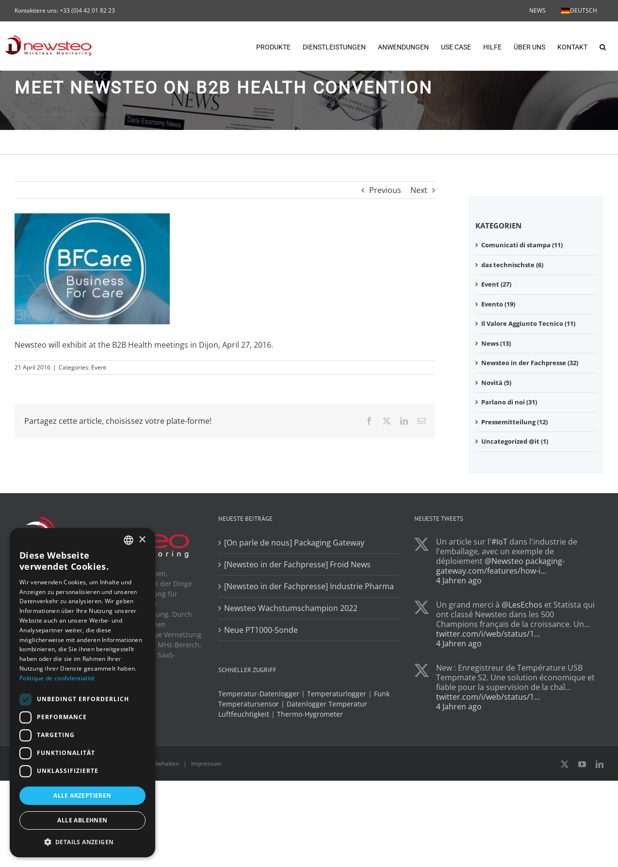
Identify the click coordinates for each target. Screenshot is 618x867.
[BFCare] (92, 268)
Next (418, 190)
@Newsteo (504, 561)
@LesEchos (522, 604)
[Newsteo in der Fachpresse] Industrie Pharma (309, 586)
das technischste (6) (512, 264)
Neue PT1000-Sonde (261, 630)
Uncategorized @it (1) (514, 441)
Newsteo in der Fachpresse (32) (529, 362)
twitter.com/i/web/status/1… (488, 633)
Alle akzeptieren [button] (82, 795)
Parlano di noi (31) (509, 402)
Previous (385, 190)
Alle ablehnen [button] (82, 820)
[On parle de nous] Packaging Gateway (294, 542)
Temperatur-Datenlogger (258, 693)
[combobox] (128, 540)
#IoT (499, 541)
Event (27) (496, 284)
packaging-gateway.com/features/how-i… (500, 566)
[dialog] (82, 692)
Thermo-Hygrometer (310, 714)
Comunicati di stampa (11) (522, 245)
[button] (603, 46)
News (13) (496, 343)
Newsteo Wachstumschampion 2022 (291, 608)
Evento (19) (498, 304)
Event (98, 367)
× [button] (142, 540)
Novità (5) (496, 382)
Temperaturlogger (336, 693)
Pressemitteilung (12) (514, 421)
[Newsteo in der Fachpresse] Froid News (297, 564)
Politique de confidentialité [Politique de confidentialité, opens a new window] (57, 678)
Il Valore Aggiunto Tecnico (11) (528, 323)
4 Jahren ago (459, 580)
